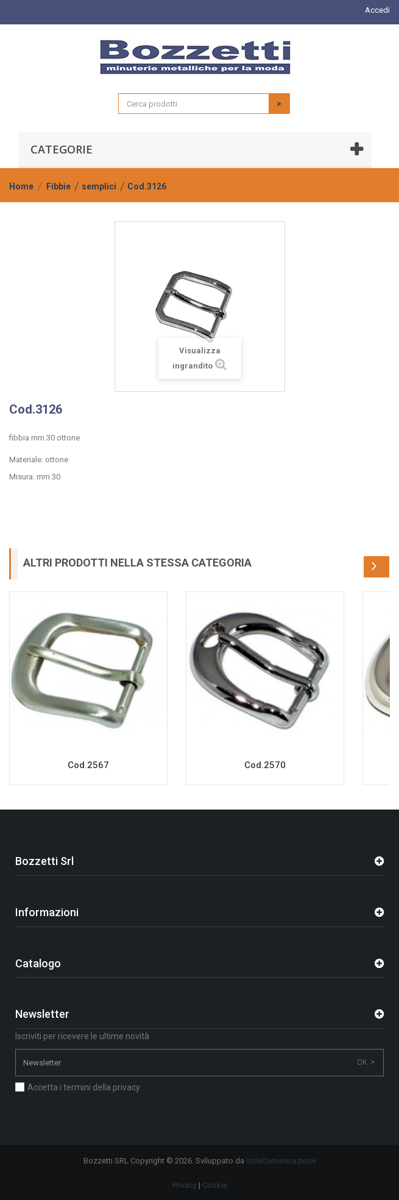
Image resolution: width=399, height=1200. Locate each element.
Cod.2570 (265, 765)
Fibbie (58, 186)
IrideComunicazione (281, 1160)
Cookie (214, 1185)
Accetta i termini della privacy (83, 1087)
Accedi (377, 10)
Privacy (184, 1185)
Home (21, 186)
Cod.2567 (88, 765)
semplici (99, 186)
